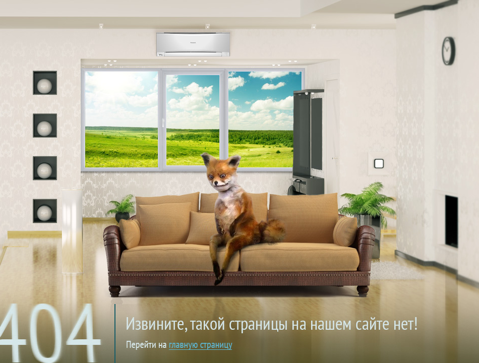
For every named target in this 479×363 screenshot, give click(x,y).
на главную (246, 314)
